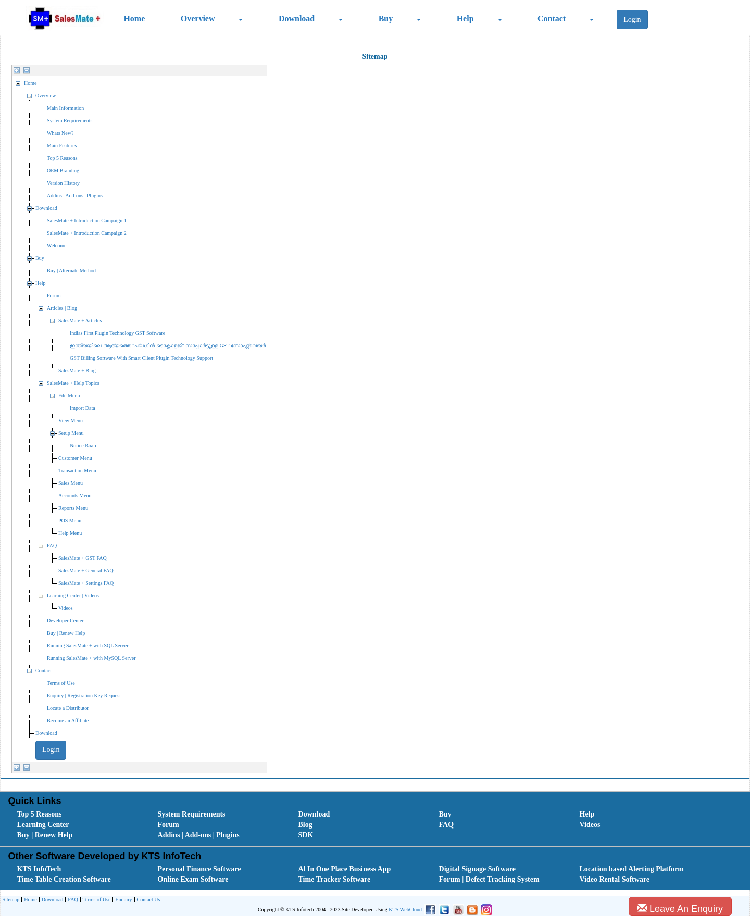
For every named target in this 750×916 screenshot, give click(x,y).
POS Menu (69, 520)
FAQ (52, 545)
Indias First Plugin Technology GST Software (117, 333)
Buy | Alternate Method (71, 270)
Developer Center (65, 620)
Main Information (65, 108)
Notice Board (84, 445)
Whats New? (60, 133)
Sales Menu (70, 483)
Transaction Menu (77, 470)
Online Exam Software (193, 879)
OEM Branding (63, 170)
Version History (63, 183)
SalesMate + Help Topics (73, 383)
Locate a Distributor (68, 708)
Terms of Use (61, 683)
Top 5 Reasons (62, 158)
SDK (306, 835)
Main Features (62, 145)
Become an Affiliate (68, 720)
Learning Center (43, 825)
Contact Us (147, 900)
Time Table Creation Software (64, 879)
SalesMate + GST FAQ (82, 558)
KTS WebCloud (405, 909)
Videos (65, 608)
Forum (54, 295)
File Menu (69, 395)
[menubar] (377, 824)
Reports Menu (73, 508)
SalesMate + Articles (80, 320)
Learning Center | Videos (73, 595)
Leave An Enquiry (680, 908)
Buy (386, 18)
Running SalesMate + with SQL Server (88, 645)
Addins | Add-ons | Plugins (75, 195)
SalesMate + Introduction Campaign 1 (87, 220)
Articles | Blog (62, 308)
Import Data (82, 408)
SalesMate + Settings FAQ (86, 583)
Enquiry (122, 900)
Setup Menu (71, 433)
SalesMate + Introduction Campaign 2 (87, 233)
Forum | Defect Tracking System (489, 879)
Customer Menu (75, 458)
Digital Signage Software (477, 869)
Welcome (57, 245)
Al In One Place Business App (344, 869)
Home (134, 18)
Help (465, 18)
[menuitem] (75, 814)
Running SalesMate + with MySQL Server (91, 658)
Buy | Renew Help (66, 633)
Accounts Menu (75, 495)
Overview (198, 18)
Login (632, 19)
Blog (305, 825)
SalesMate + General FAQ (86, 570)
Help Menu (70, 533)
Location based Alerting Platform (632, 869)
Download (297, 18)
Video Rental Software (615, 879)
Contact (552, 18)
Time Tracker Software (334, 879)
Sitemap (10, 899)
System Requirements (70, 120)
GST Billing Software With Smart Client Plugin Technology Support (141, 358)
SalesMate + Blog (77, 370)
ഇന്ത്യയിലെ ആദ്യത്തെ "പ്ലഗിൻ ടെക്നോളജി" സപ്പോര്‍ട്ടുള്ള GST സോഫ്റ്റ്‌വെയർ (168, 345)
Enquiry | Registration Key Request (84, 695)
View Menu (70, 420)
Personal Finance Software (199, 869)
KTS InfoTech (39, 869)
